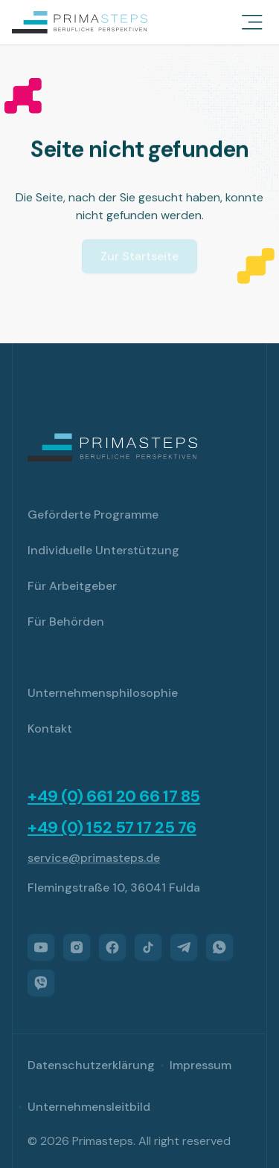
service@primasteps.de (94, 858)
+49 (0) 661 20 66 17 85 (114, 796)
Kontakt (50, 728)
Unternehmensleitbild (89, 1107)
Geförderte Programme (93, 514)
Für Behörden (66, 621)
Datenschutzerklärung (91, 1065)
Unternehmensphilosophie (103, 693)
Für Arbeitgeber (72, 586)
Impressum (200, 1065)
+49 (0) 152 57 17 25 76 (112, 827)
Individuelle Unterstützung (103, 550)
